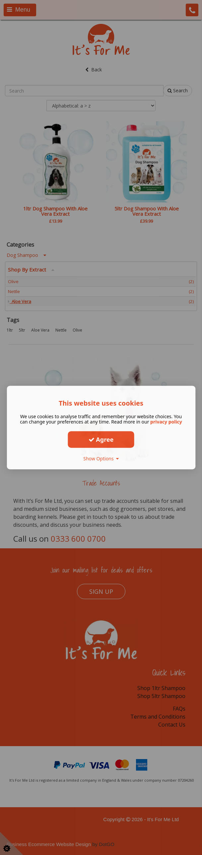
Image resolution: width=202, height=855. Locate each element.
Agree (101, 439)
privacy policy (166, 422)
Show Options (101, 458)
